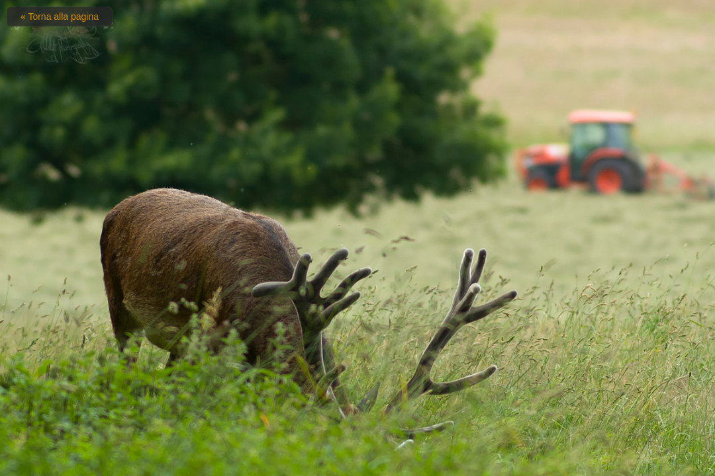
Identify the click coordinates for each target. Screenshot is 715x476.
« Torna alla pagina (60, 16)
